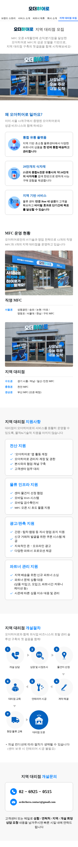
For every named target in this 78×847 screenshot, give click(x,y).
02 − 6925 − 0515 (35, 791)
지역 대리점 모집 (68, 18)
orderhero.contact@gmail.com (37, 802)
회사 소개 (52, 18)
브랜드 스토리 (8, 18)
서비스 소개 (24, 18)
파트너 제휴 (39, 18)
